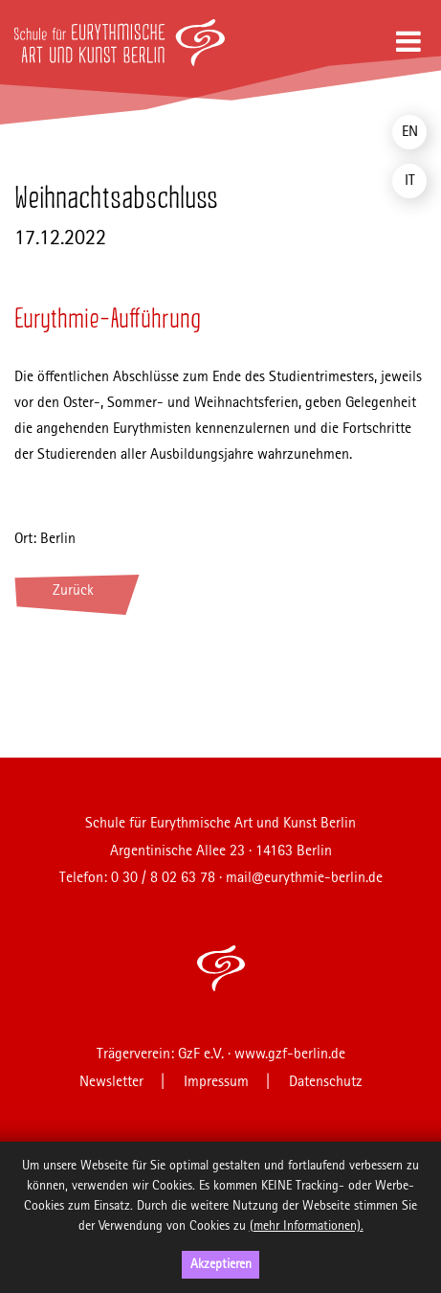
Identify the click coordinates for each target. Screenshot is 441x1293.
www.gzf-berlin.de (289, 1054)
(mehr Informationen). (307, 1226)
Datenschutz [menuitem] (326, 1082)
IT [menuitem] (410, 181)
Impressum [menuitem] (216, 1082)
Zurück (73, 591)
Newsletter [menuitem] (111, 1082)
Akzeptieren (221, 1264)
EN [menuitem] (410, 132)
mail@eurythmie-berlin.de (304, 878)
